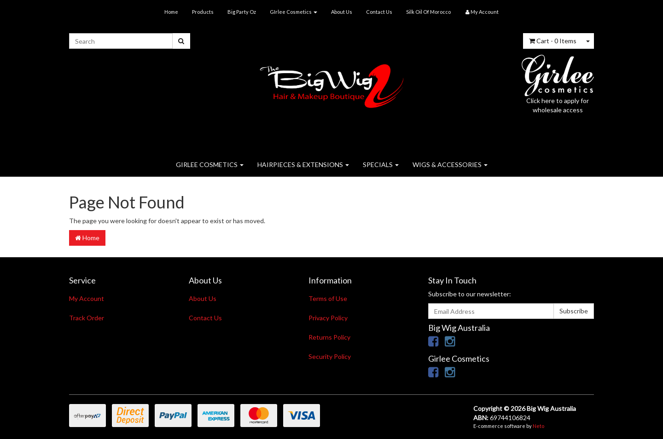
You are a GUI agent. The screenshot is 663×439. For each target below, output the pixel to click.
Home (171, 12)
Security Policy (329, 356)
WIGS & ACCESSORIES (450, 164)
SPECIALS (381, 164)
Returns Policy (329, 337)
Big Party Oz (241, 12)
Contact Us (379, 12)
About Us (341, 12)
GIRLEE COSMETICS (210, 164)
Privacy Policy (328, 318)
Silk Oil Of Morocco (428, 12)
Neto (538, 426)
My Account (86, 298)
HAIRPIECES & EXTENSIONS (303, 164)
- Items (552, 41)
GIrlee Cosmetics (293, 12)
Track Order (86, 318)
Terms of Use (327, 298)
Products (203, 12)
